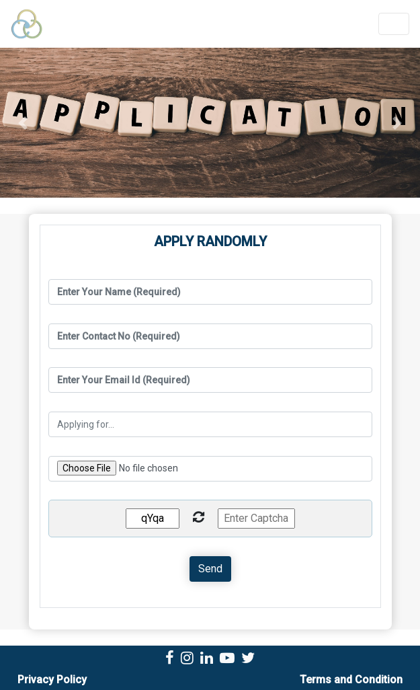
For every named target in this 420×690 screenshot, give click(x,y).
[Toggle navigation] (393, 24)
